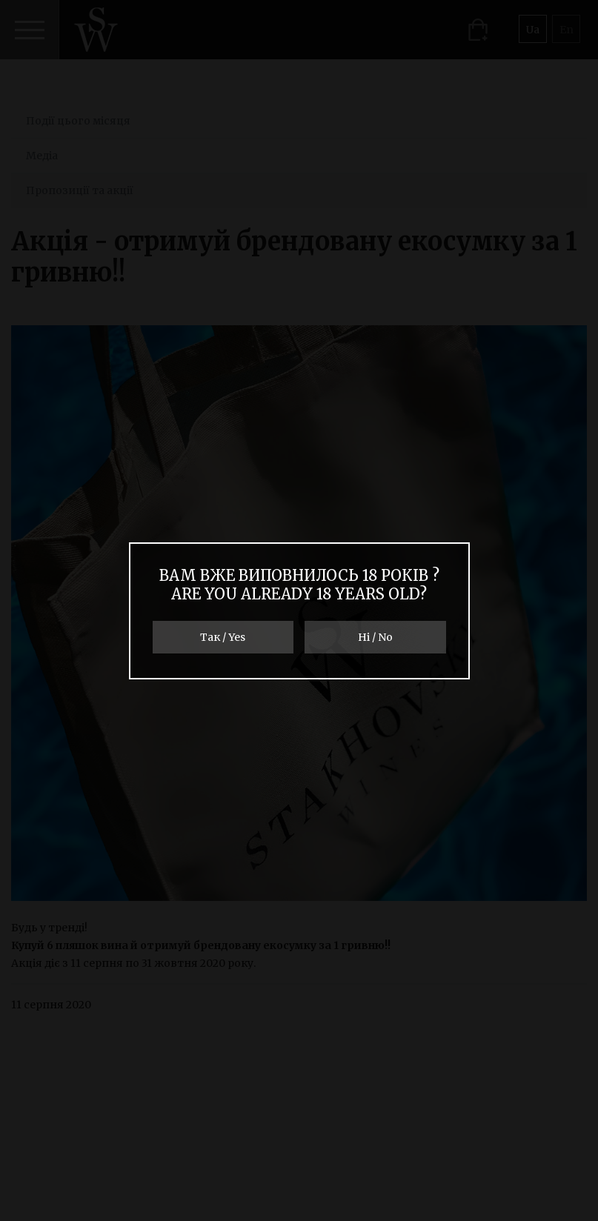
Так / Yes (222, 637)
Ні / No (375, 637)
